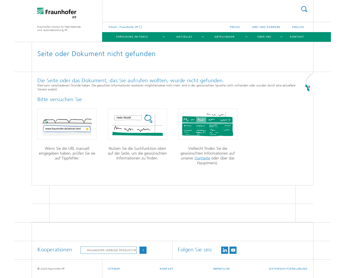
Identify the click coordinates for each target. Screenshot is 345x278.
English (298, 27)
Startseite (202, 158)
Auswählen (143, 250)
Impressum (221, 268)
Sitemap (114, 268)
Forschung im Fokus (132, 36)
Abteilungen (224, 36)
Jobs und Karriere (266, 27)
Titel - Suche (304, 9)
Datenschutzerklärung (288, 268)
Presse (235, 27)
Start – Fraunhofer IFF (124, 27)
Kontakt (297, 36)
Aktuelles (184, 36)
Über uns (264, 36)
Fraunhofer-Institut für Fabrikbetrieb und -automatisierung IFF (59, 28)
